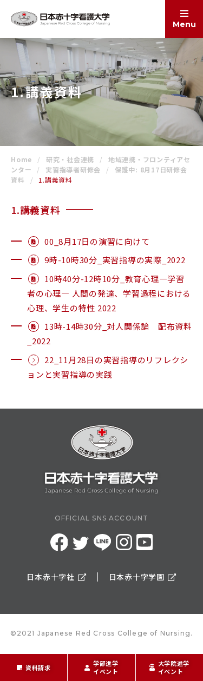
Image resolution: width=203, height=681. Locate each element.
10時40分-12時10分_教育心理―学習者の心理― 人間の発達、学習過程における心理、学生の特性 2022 (109, 293)
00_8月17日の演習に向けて (96, 241)
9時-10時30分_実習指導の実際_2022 (115, 259)
